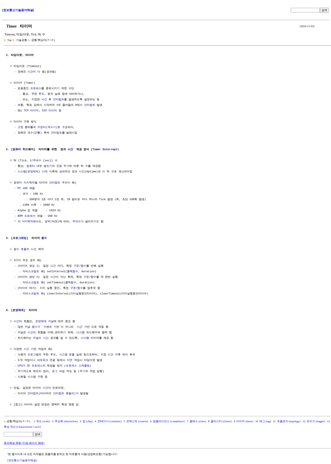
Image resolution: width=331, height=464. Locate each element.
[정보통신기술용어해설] (22, 460)
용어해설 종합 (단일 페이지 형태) (24, 443)
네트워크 (42, 360)
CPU (20, 366)
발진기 (48, 166)
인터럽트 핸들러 (63, 394)
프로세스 (35, 88)
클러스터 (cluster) (221, 421)
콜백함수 (72, 271)
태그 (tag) (265, 421)
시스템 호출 (67, 355)
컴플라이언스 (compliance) (169, 421)
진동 (59, 166)
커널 (51, 321)
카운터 (41, 127)
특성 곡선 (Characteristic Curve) (22, 426)
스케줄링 (84, 366)
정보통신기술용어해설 (18, 10)
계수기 (51, 127)
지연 (69, 360)
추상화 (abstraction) (66, 421)
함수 (44, 238)
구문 (76, 266)
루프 (41, 94)
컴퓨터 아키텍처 (24, 183)
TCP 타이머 (31, 111)
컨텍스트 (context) (137, 421)
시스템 (22, 172)
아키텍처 (27, 222)
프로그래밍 (19, 238)
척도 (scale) (43, 421)
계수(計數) (34, 133)
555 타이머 (49, 111)
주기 (66, 166)
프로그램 (33, 355)
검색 (324, 10)
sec (47, 161)
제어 (125, 355)
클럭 (27, 127)
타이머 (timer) (244, 421)
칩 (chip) (88, 421)
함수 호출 (20, 249)
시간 (30, 72)
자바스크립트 (31, 271)
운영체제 (33, 172)
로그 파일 (58, 371)
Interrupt (109, 149)
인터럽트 (58, 100)
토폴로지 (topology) (289, 421)
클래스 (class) (198, 421)
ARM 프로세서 (26, 216)
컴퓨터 (17, 149)
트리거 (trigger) (316, 421)
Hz (41, 194)
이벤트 (48, 327)
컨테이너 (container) (109, 421)
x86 (25, 188)
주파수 (37, 161)
